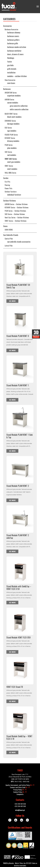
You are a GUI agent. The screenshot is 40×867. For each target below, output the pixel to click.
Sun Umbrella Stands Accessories (18, 241)
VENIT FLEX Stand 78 (14, 686)
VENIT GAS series (11, 159)
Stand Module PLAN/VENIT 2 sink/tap (17, 536)
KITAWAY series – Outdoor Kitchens (16, 207)
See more (12, 301)
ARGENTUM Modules (14, 95)
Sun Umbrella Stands (10, 235)
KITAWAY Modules (13, 141)
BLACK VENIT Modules (14, 116)
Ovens (5, 226)
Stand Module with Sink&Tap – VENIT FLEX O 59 (18, 588)
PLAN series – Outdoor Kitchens (15, 211)
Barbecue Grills (12, 43)
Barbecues (7, 89)
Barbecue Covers (13, 36)
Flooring (7, 185)
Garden (5, 178)
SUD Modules (11, 155)
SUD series (8, 152)
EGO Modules (11, 130)
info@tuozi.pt (20, 810)
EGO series (8, 127)
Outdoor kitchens (9, 200)
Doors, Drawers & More (15, 54)
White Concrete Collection (19, 109)
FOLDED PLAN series (11, 134)
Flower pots (8, 188)
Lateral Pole (8, 245)
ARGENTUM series (11, 92)
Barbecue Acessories (11, 29)
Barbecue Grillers (13, 39)
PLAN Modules (12, 148)
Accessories (7, 25)
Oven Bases (11, 83)
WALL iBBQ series (10, 172)
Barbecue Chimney (13, 32)
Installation (11, 72)
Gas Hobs (10, 65)
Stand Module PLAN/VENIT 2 (17, 485)
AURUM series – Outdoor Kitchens (16, 204)
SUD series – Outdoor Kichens (15, 214)
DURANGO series (10, 120)
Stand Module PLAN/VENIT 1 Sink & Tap (19, 436)
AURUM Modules (12, 102)
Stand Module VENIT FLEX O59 (18, 637)
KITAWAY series (10, 138)
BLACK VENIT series (11, 113)
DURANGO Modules (13, 123)
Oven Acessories (10, 80)
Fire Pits (7, 181)
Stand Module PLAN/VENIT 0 (17, 336)
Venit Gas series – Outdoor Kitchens (17, 217)
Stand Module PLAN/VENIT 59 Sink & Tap (18, 286)
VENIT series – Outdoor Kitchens (15, 221)
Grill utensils (11, 68)
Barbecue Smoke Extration (16, 47)
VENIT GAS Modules (13, 161)
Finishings (10, 58)
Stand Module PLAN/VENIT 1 (17, 385)
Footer (9, 61)
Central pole (9, 238)
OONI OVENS (9, 229)
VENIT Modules (12, 168)
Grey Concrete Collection (19, 105)
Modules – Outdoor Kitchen (17, 76)
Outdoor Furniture (10, 191)
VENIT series (9, 166)
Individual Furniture (14, 194)
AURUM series (9, 99)
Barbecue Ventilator (14, 50)
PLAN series (9, 145)
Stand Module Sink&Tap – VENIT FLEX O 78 (19, 737)
